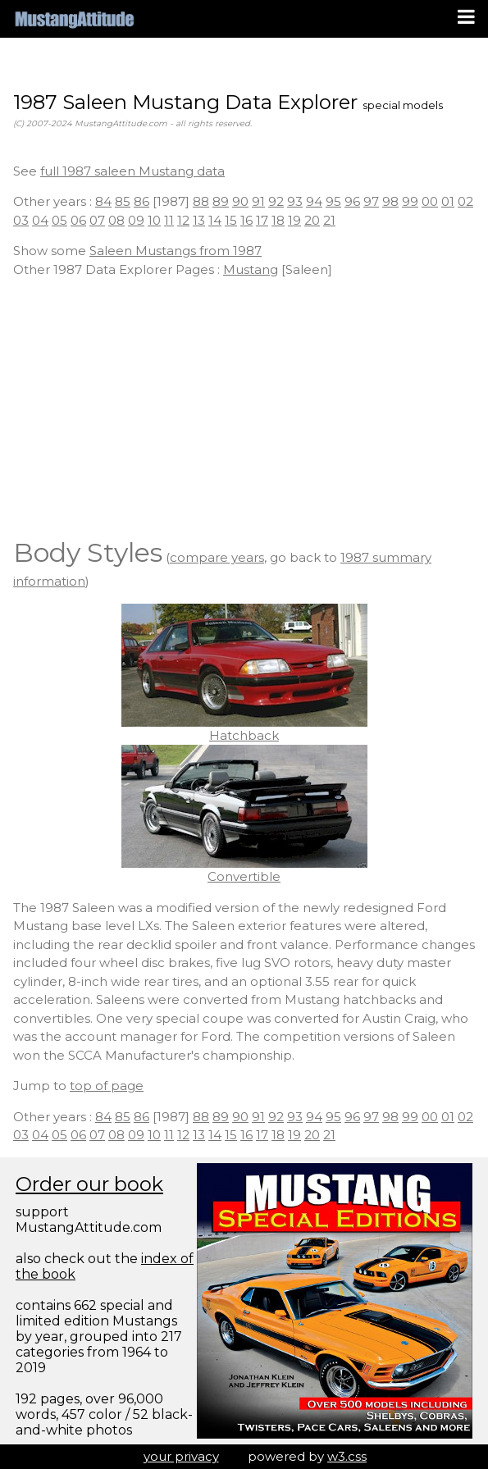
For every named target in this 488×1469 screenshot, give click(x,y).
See (26, 171)
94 (314, 201)
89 (220, 201)
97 (371, 201)
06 (78, 220)
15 (231, 220)
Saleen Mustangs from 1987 (175, 250)
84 (103, 201)
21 (329, 220)
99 (410, 201)
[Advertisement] (244, 406)
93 (295, 201)
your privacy (181, 1456)
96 (352, 201)
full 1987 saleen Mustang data (132, 171)
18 (278, 220)
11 (169, 220)
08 (116, 220)
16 (246, 220)
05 (59, 220)
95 (333, 201)
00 (430, 201)
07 (97, 220)
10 (154, 220)
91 (258, 201)
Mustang (250, 269)
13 (199, 220)
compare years (217, 557)
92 (276, 201)
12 (183, 220)
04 (40, 220)
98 (390, 201)
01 (447, 201)
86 (141, 201)
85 (122, 201)
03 (21, 220)
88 (201, 201)
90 (240, 201)
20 (312, 220)
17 (262, 220)
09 (136, 220)
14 (214, 220)
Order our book (89, 1184)
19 (294, 220)
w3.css (347, 1456)
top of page (107, 1085)
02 (465, 201)
